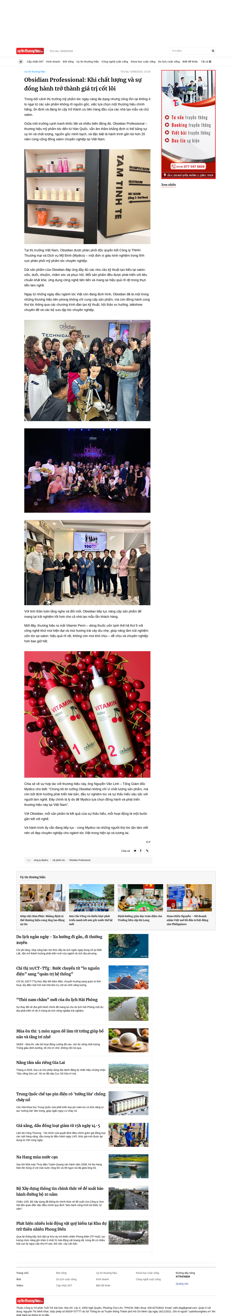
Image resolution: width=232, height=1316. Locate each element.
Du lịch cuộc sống (169, 61)
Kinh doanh (53, 61)
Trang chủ (22, 1272)
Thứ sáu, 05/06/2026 (61, 51)
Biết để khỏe (190, 61)
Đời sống (68, 61)
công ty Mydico (41, 860)
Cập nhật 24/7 (35, 61)
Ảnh (18, 1279)
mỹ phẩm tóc (58, 860)
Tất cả (206, 61)
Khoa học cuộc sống (143, 61)
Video (19, 1285)
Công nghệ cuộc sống (115, 61)
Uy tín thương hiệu (87, 61)
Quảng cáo (182, 1283)
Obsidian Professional (79, 860)
